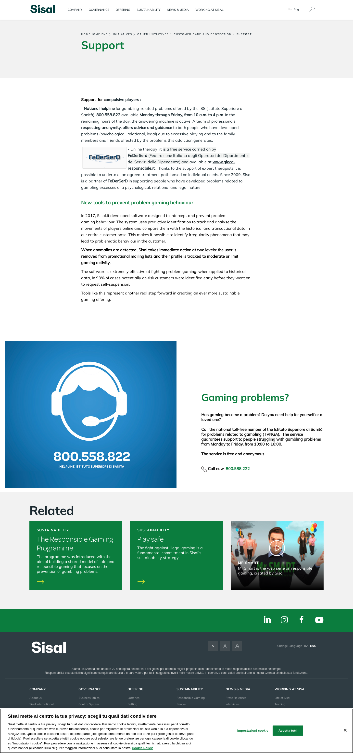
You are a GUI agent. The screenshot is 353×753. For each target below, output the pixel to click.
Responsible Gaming (190, 698)
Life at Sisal (282, 698)
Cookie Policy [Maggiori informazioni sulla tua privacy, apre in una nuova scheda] (142, 748)
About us (35, 698)
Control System (88, 704)
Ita (290, 9)
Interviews (233, 704)
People (181, 704)
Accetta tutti (287, 730)
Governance (99, 10)
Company (75, 10)
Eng (313, 646)
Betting (132, 704)
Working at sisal (209, 10)
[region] (176, 730)
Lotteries (133, 698)
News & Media (178, 10)
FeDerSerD (117, 181)
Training (280, 704)
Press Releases (236, 698)
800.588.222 (238, 468)
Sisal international (41, 704)
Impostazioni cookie (252, 730)
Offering (123, 10)
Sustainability (148, 10)
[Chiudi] (345, 730)
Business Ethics (89, 698)
